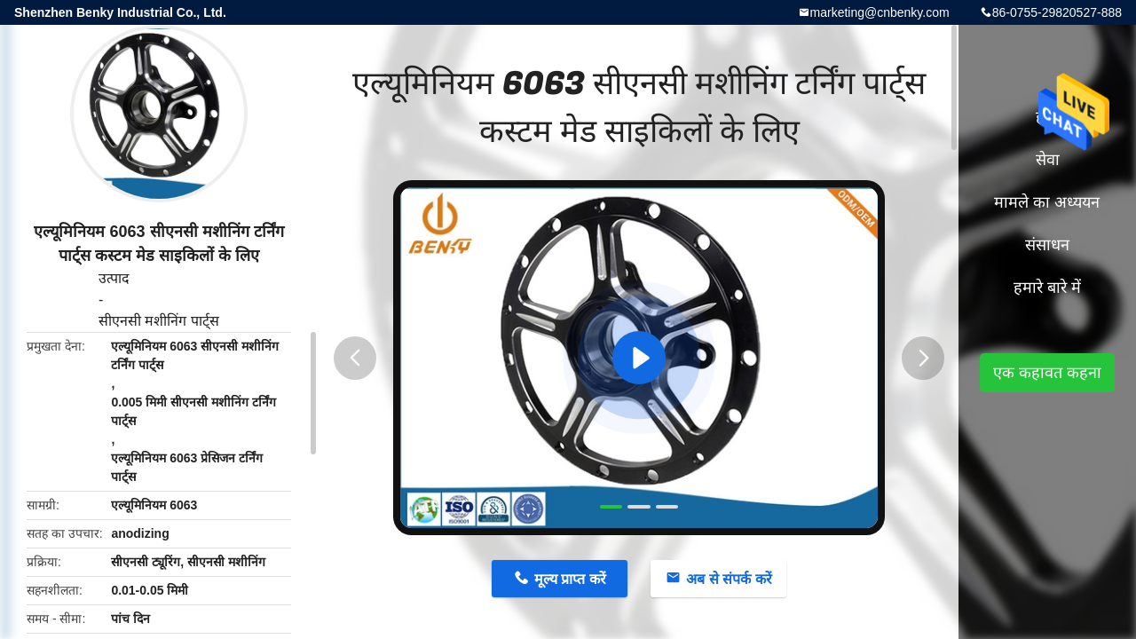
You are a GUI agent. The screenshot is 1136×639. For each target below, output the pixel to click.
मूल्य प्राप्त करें (570, 579)
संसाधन (1047, 245)
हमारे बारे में (1047, 287)
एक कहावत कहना (1047, 373)
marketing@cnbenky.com (880, 12)
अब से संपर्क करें (728, 579)
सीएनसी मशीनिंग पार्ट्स (159, 320)
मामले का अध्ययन (1047, 202)
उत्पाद (114, 278)
